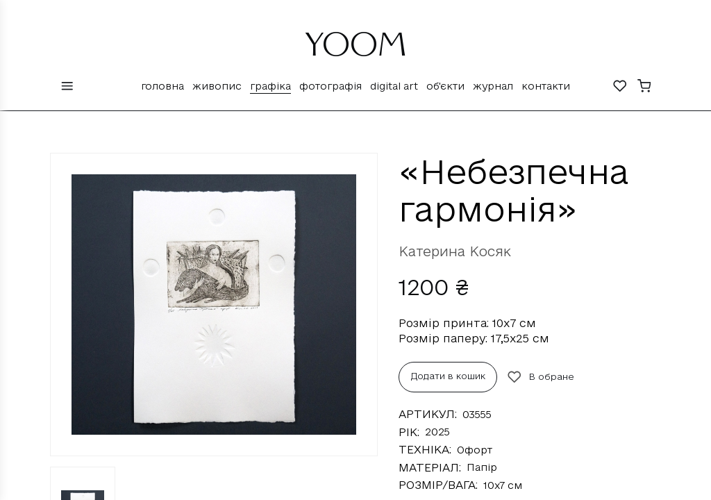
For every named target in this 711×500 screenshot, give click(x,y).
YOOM (356, 50)
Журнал (493, 86)
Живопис (217, 86)
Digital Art (394, 86)
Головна (162, 86)
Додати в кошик (448, 376)
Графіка (270, 86)
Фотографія (330, 86)
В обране (541, 377)
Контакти (545, 86)
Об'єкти (445, 86)
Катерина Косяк (455, 251)
